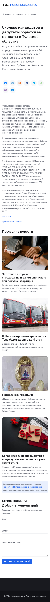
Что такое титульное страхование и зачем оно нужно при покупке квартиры (24, 277)
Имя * (4, 519)
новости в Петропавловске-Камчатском (22, 487)
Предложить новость (12, 221)
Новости (19, 14)
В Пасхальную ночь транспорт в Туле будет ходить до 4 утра (24, 338)
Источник (6, 216)
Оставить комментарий (17, 561)
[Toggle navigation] (46, 4)
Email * (5, 531)
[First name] (25, 524)
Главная (6, 14)
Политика (32, 14)
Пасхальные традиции (17, 395)
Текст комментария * (12, 542)
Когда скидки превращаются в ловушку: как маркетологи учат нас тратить (23, 459)
